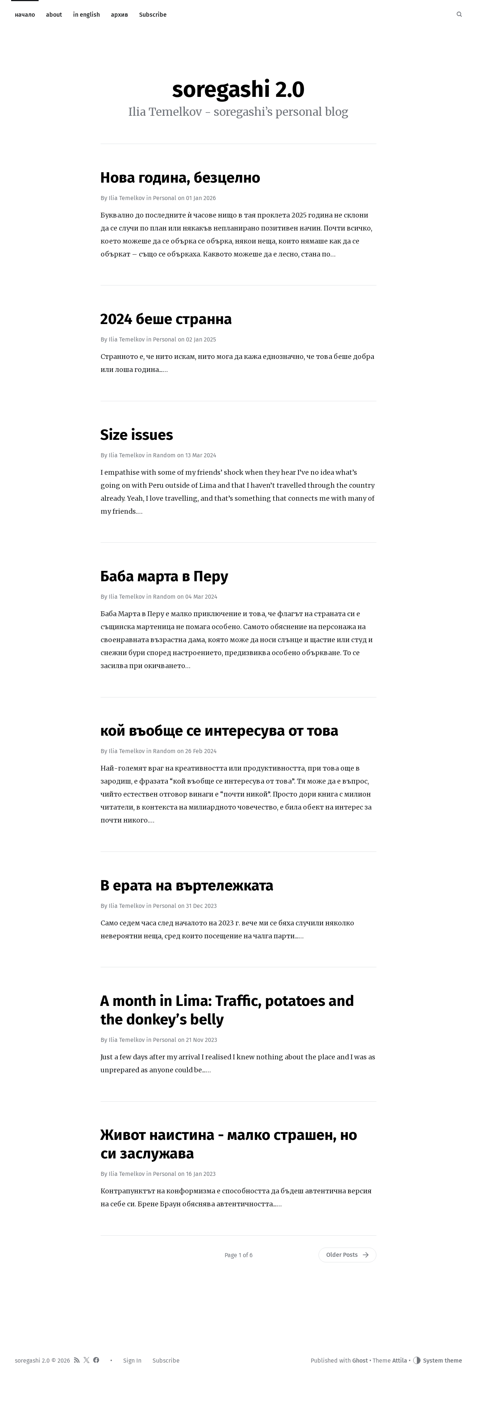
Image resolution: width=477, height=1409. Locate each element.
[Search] (459, 14)
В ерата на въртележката (187, 886)
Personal (164, 198)
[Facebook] (96, 1361)
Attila (399, 1360)
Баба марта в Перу (164, 576)
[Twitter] (86, 1361)
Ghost (360, 1360)
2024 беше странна (166, 319)
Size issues (136, 435)
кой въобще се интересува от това (219, 731)
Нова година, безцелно (180, 178)
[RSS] (77, 1361)
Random (164, 455)
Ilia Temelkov (127, 198)
